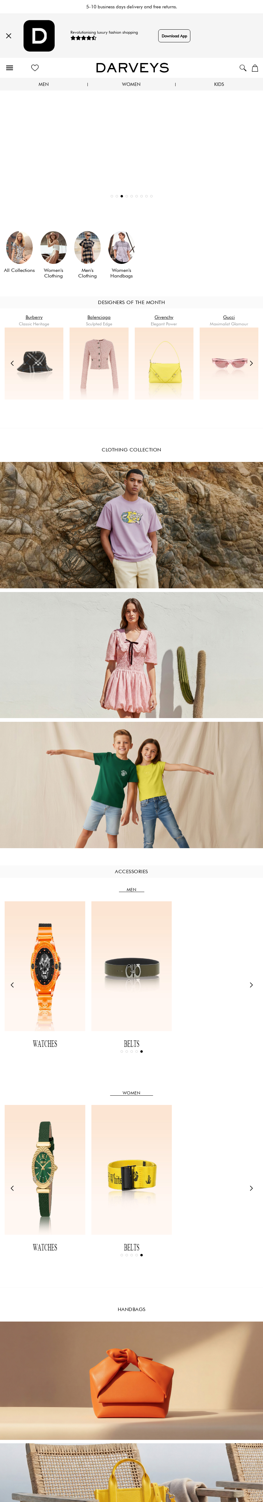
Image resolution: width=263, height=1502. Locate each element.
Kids (219, 84)
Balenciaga (99, 317)
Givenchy (164, 317)
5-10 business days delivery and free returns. (131, 7)
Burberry (34, 317)
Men (44, 84)
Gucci (229, 317)
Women (131, 84)
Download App (174, 35)
